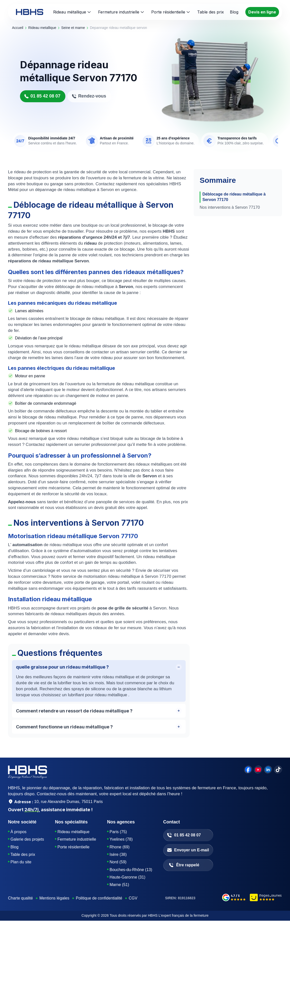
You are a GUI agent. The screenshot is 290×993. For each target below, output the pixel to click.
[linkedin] (268, 770)
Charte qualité (20, 898)
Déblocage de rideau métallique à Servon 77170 (234, 197)
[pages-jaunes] (266, 898)
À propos (18, 832)
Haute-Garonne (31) (127, 877)
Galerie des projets (27, 839)
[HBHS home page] (29, 12)
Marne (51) (119, 885)
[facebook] (248, 770)
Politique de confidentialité (99, 898)
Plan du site (20, 862)
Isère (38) (118, 854)
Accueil (17, 28)
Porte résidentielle (173, 11)
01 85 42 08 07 (42, 96)
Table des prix (22, 854)
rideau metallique (42, 28)
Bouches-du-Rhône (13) (131, 870)
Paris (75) (118, 832)
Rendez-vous (89, 96)
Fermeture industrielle (123, 11)
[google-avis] (234, 898)
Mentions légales (54, 898)
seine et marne (73, 28)
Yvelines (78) (121, 839)
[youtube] (258, 770)
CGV (133, 898)
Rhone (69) (120, 847)
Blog (14, 847)
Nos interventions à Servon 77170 (230, 207)
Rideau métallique (74, 11)
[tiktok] (278, 770)
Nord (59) (118, 862)
